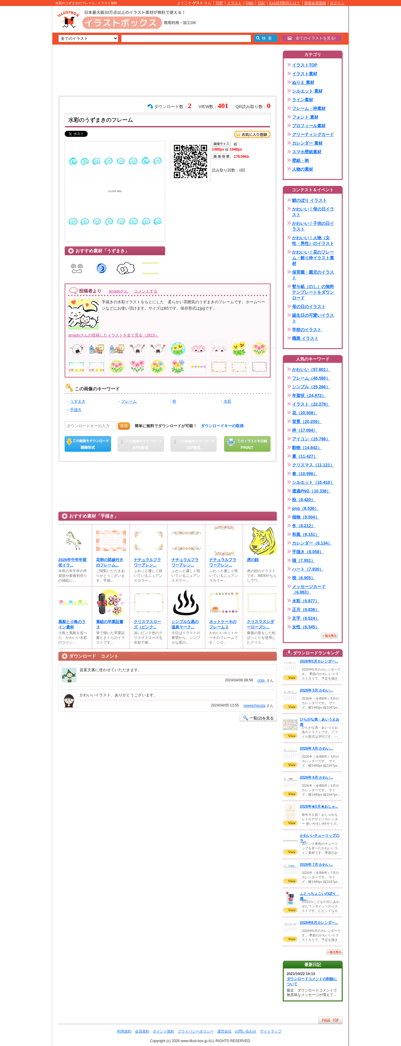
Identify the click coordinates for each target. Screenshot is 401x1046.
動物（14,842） (307, 447)
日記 (261, 3)
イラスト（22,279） (311, 404)
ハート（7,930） (307, 569)
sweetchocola (254, 706)
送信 (124, 426)
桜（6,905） (303, 577)
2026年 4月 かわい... (316, 748)
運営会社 (224, 1031)
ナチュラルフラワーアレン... (147, 562)
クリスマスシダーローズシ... (260, 624)
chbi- (261, 680)
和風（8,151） (305, 534)
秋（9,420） (303, 499)
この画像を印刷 (247, 444)
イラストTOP (305, 65)
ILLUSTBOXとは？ (284, 3)
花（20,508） (305, 412)
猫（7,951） (303, 560)
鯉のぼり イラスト (309, 200)
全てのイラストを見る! (312, 38)
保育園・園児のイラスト (313, 275)
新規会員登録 (315, 3)
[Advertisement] (24, 99)
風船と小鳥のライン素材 (72, 624)
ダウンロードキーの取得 (222, 426)
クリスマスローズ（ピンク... (147, 624)
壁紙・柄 (300, 160)
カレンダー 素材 (307, 143)
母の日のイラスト (309, 306)
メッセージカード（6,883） (309, 589)
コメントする (145, 291)
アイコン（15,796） (311, 438)
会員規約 (142, 1031)
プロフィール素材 (309, 125)
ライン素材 (302, 99)
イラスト (234, 3)
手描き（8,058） (307, 551)
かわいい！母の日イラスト (313, 212)
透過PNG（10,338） (311, 491)
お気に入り (252, 134)
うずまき (78, 401)
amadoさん (118, 291)
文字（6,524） (305, 618)
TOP (219, 3)
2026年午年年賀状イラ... (72, 562)
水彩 (227, 401)
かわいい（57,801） (311, 369)
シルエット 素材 (307, 91)
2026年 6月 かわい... (316, 777)
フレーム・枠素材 (309, 108)
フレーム (129, 401)
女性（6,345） (305, 626)
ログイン (337, 3)
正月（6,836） (305, 609)
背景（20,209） (307, 421)
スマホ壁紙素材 (306, 151)
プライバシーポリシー (196, 1031)
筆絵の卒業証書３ (109, 624)
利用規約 (124, 1031)
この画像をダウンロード (88, 444)
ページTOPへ (330, 1020)
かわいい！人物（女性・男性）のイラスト (313, 240)
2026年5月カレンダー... (319, 661)
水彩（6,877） (305, 600)
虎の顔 (253, 559)
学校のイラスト (306, 329)
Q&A (250, 3)
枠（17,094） (305, 430)
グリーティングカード (313, 134)
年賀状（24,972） (309, 395)
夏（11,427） (305, 456)
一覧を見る (330, 635)
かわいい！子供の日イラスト (313, 226)
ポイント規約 (163, 1031)
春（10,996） (305, 473)
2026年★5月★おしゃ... (319, 806)
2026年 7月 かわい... (316, 864)
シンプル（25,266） (311, 386)
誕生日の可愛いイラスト (313, 318)
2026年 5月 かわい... (316, 690)
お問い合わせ (245, 1031)
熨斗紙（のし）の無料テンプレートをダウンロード (313, 292)
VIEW (290, 677)
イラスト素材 (304, 73)
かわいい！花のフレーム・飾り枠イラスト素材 (313, 258)
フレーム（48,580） (311, 378)
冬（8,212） (303, 525)
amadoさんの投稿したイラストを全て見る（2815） (113, 335)
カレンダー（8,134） (312, 543)
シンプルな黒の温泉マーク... (185, 624)
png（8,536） (305, 508)
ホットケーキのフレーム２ (222, 624)
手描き (76, 409)
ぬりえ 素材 (303, 82)
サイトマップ (271, 1031)
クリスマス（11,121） (313, 465)
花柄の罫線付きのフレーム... (109, 562)
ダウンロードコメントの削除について (312, 981)
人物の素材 (302, 169)
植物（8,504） (305, 517)
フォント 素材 (305, 117)
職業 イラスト (305, 338)
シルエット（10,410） (313, 482)
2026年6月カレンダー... (319, 923)
